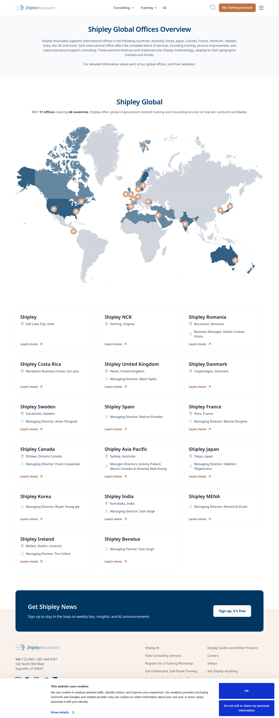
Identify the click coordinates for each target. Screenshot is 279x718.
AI (164, 8)
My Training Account (236, 8)
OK (247, 688)
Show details (60, 709)
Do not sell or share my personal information (246, 705)
